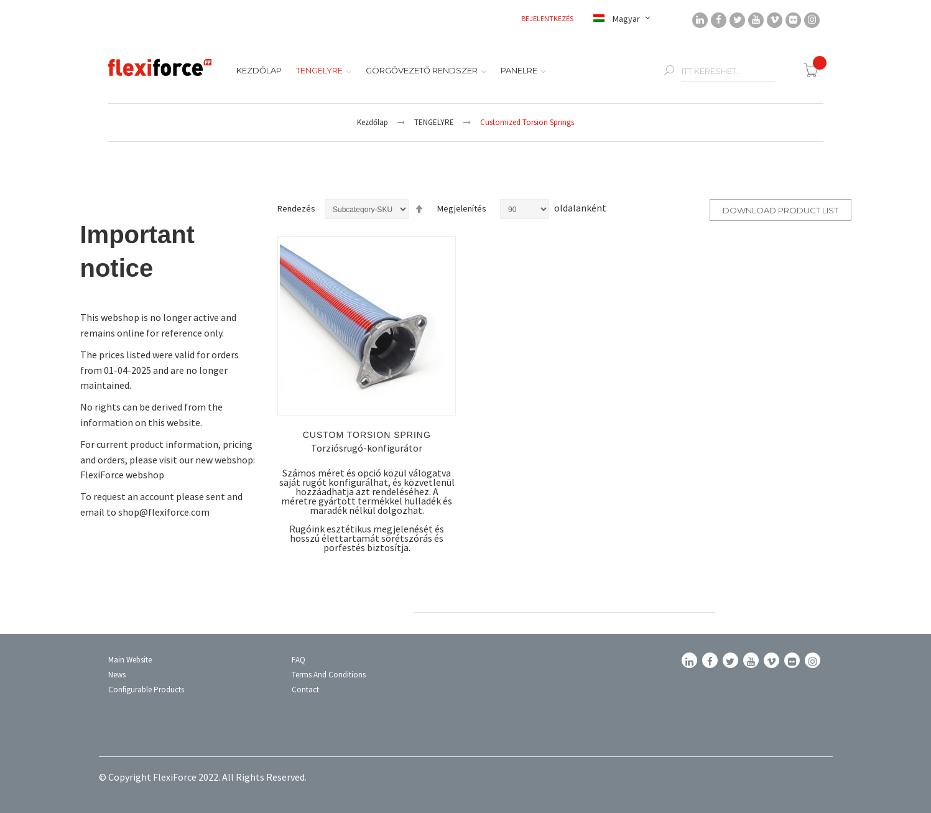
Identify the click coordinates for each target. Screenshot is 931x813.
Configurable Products (146, 689)
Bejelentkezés (548, 18)
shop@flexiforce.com (164, 512)
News (117, 674)
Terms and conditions (329, 674)
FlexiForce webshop (122, 474)
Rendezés (296, 208)
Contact (305, 689)
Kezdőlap (372, 122)
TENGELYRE (434, 122)
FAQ (298, 659)
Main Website (130, 659)
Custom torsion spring (367, 435)
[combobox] (728, 71)
